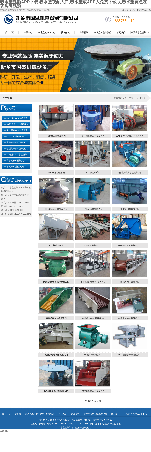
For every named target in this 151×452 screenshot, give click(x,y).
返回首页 (126, 10)
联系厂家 (146, 10)
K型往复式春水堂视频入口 (130, 172)
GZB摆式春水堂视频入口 (130, 245)
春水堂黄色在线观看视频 (102, 34)
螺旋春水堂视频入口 (93, 245)
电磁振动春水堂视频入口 (18, 142)
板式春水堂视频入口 (15, 166)
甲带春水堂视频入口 (129, 209)
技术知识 (65, 32)
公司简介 (121, 32)
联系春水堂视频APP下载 (140, 34)
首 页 (9, 32)
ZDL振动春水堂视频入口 (56, 209)
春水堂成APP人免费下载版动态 (46, 34)
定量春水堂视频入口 (93, 209)
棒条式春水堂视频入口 (17, 160)
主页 (131, 98)
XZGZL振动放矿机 (56, 172)
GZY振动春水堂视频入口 (18, 118)
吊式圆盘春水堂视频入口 (93, 136)
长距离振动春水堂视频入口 (93, 282)
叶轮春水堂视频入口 (15, 136)
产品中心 (136, 10)
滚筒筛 (18, 414)
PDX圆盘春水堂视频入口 (18, 130)
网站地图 (4, 431)
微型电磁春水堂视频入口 (18, 148)
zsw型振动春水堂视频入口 (17, 156)
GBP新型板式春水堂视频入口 (130, 136)
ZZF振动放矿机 (93, 172)
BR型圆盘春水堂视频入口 (17, 126)
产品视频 (84, 32)
